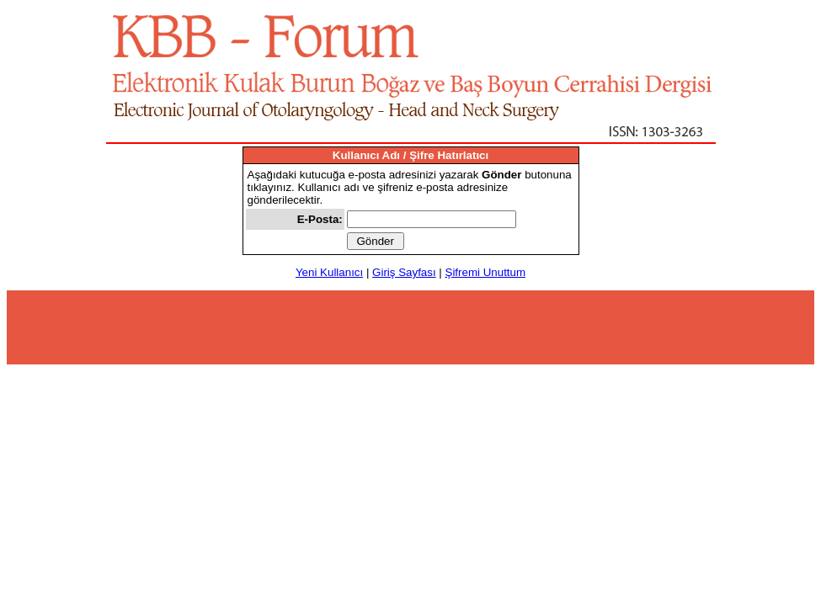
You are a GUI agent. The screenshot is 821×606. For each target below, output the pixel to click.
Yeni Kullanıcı (329, 272)
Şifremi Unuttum (485, 272)
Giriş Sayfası (404, 272)
